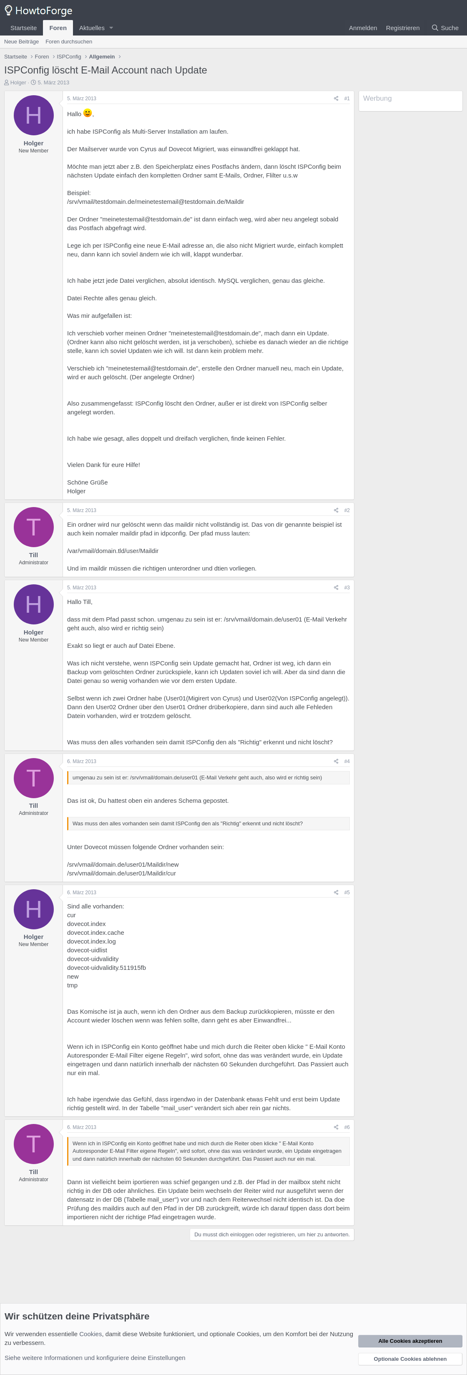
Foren (58, 27)
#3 (347, 588)
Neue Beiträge (21, 41)
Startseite (23, 27)
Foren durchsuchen (68, 41)
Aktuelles (92, 27)
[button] (111, 28)
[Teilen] (336, 99)
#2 (347, 510)
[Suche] (445, 28)
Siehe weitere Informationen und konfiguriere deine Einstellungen (95, 1357)
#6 (347, 1127)
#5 (347, 893)
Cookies (90, 1333)
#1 (347, 98)
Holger (18, 82)
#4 (347, 761)
